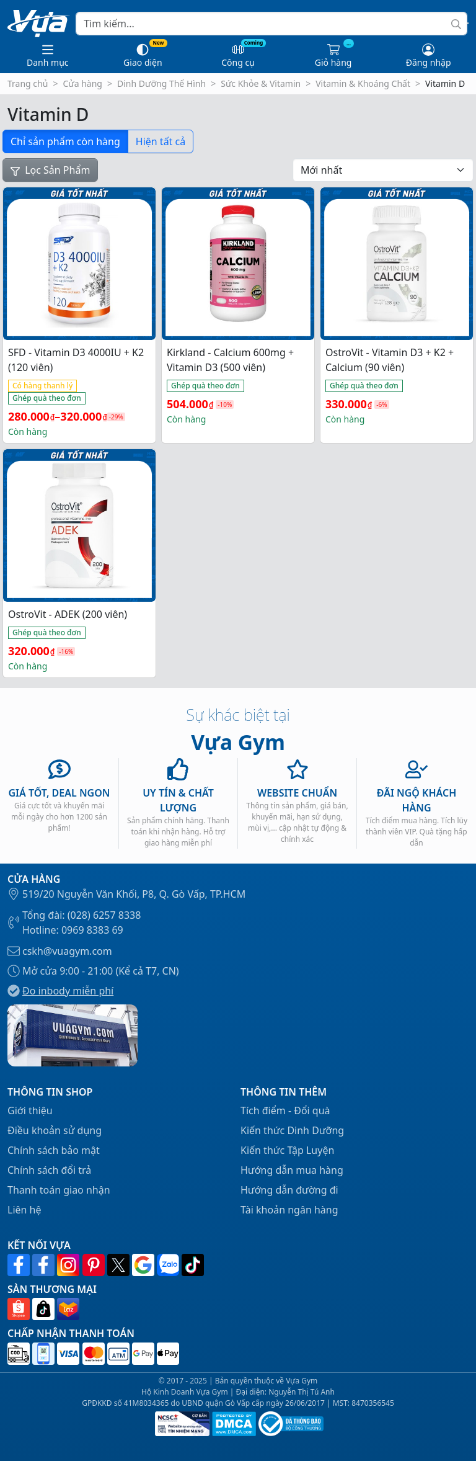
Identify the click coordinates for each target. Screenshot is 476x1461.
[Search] (271, 23)
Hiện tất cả (160, 141)
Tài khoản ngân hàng (289, 1210)
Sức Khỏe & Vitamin (261, 83)
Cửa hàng (82, 83)
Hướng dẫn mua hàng (291, 1170)
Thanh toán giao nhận (58, 1190)
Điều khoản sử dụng (54, 1130)
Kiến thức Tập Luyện (287, 1150)
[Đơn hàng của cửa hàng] (383, 170)
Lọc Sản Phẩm (50, 170)
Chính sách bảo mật (53, 1150)
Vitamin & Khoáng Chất (362, 83)
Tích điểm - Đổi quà (285, 1110)
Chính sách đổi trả (49, 1170)
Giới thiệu (30, 1110)
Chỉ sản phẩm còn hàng (65, 141)
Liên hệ (24, 1210)
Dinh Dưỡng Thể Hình (161, 83)
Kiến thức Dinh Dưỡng (292, 1130)
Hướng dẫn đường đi (289, 1190)
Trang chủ (27, 83)
